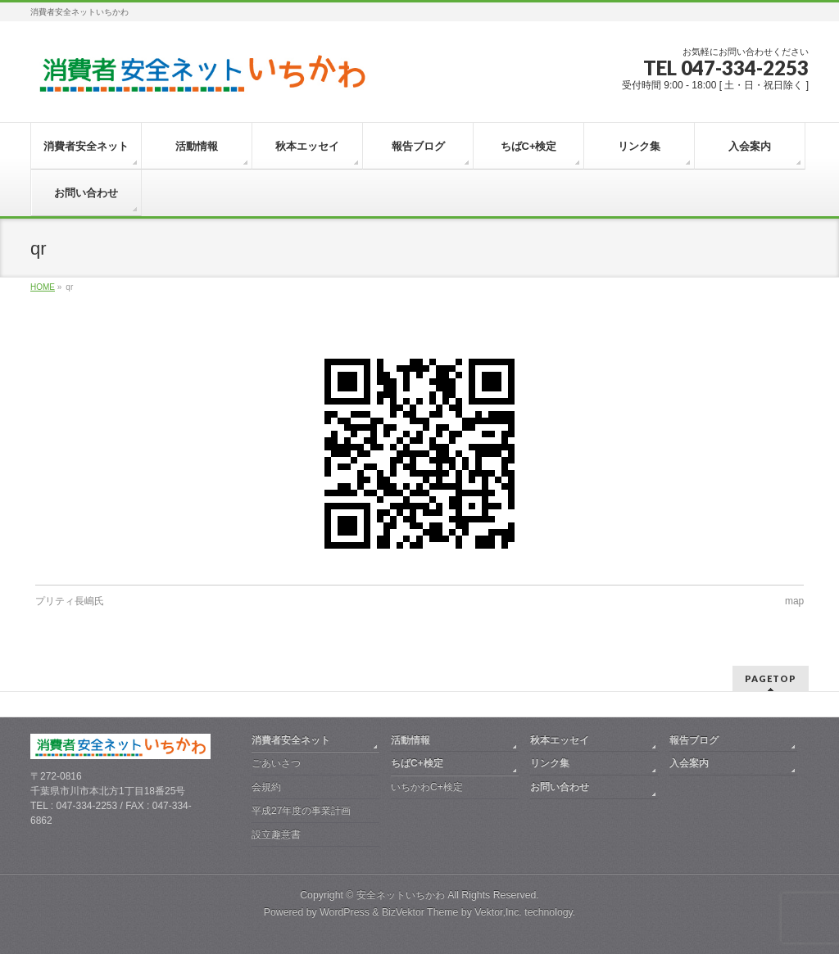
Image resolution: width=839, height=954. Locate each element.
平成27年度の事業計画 (301, 810)
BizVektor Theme (420, 912)
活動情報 (410, 740)
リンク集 (549, 763)
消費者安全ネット (291, 740)
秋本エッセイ (559, 740)
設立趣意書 (276, 834)
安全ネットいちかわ (400, 895)
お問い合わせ (559, 787)
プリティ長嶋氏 (69, 601)
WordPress (345, 912)
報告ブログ (694, 740)
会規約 (266, 787)
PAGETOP (770, 678)
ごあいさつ (276, 763)
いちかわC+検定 (427, 787)
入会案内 (689, 763)
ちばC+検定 (417, 763)
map (794, 601)
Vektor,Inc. (498, 912)
